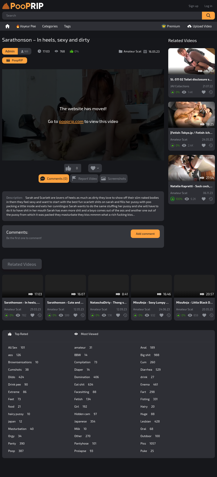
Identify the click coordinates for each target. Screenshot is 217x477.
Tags (67, 26)
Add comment (145, 233)
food (14, 406)
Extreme (17, 392)
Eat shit (83, 384)
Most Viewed (89, 334)
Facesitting (85, 392)
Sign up (193, 6)
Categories (50, 26)
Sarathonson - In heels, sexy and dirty (22, 302)
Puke (147, 451)
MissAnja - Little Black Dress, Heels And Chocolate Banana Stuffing (194, 302)
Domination (86, 377)
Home (7, 26)
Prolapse (83, 451)
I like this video (68, 168)
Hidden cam (85, 414)
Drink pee (18, 384)
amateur (83, 347)
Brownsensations (23, 362)
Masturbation (20, 429)
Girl (80, 406)
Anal (147, 347)
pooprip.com (71, 121)
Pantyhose (85, 443)
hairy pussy (19, 414)
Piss (148, 443)
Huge (147, 414)
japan (15, 421)
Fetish (82, 399)
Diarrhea (150, 369)
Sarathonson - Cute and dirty (65, 302)
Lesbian (150, 421)
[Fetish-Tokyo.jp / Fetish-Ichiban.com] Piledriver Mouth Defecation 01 (191, 132)
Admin (10, 51)
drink (147, 377)
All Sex (16, 347)
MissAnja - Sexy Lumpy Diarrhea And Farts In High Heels (151, 302)
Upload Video (199, 26)
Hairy (147, 406)
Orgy (14, 436)
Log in (208, 6)
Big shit (149, 355)
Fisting (149, 399)
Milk (80, 429)
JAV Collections (179, 86)
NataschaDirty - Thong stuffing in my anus (108, 302)
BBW (81, 355)
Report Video (87, 178)
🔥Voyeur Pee (26, 26)
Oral (146, 429)
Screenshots (117, 178)
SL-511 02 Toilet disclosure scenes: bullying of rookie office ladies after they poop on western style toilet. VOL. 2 (191, 79)
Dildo (16, 377)
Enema (149, 384)
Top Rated (20, 334)
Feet (14, 399)
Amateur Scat (178, 139)
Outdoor (150, 436)
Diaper (82, 369)
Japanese (84, 421)
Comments (16, 232)
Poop (15, 451)
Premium (170, 26)
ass (14, 355)
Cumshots (18, 369)
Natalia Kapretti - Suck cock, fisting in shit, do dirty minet (191, 186)
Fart (147, 392)
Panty (16, 443)
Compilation (85, 362)
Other (82, 436)
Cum (147, 362)
